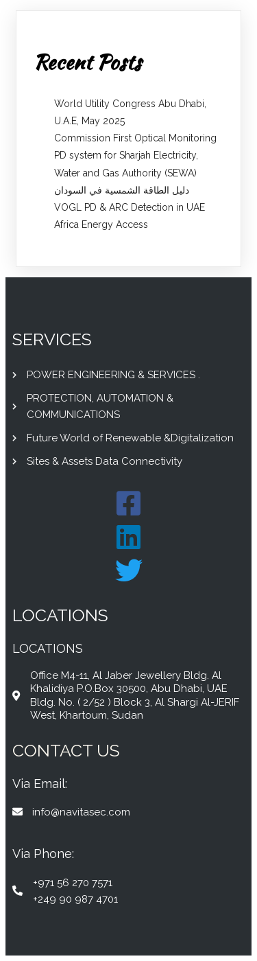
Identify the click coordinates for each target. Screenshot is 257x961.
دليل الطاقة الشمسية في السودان (121, 190)
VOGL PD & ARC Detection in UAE (129, 207)
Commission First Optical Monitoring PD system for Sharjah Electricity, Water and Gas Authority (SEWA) (135, 155)
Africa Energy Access (101, 224)
